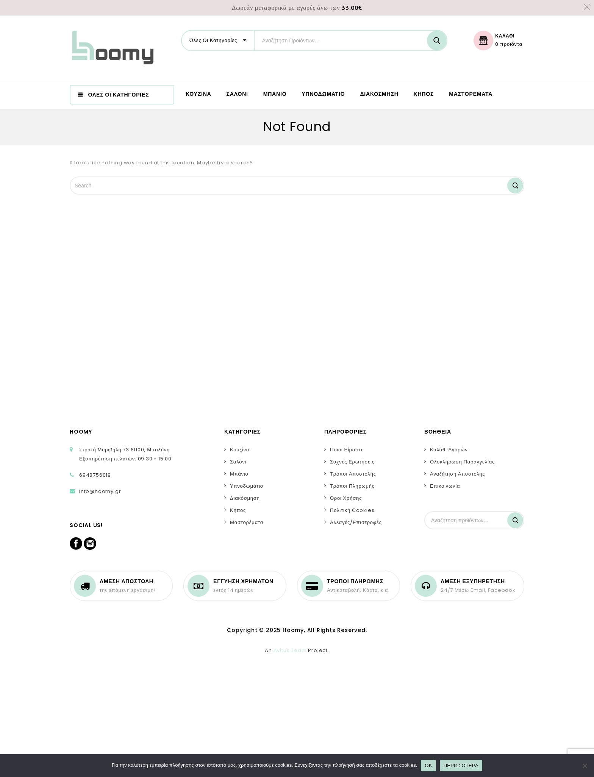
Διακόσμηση (245, 498)
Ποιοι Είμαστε (347, 449)
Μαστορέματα (246, 522)
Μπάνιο (239, 473)
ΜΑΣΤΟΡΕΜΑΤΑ (470, 94)
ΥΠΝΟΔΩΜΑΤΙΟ (323, 94)
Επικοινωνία (445, 486)
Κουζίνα (239, 449)
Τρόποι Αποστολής (353, 473)
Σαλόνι (238, 461)
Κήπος (238, 510)
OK (428, 765)
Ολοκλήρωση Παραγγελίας (462, 461)
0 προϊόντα (508, 44)
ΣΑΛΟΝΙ (237, 94)
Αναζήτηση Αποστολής (457, 473)
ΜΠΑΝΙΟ (275, 94)
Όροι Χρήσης (346, 498)
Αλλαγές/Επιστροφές (356, 522)
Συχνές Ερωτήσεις (352, 461)
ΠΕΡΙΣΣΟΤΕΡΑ (461, 765)
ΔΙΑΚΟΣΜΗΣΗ (379, 94)
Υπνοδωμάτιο (246, 486)
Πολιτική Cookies (352, 510)
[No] (584, 765)
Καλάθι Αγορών (449, 449)
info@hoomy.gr (100, 491)
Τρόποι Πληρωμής (352, 486)
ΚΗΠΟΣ (424, 94)
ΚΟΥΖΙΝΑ (198, 94)
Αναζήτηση (515, 520)
